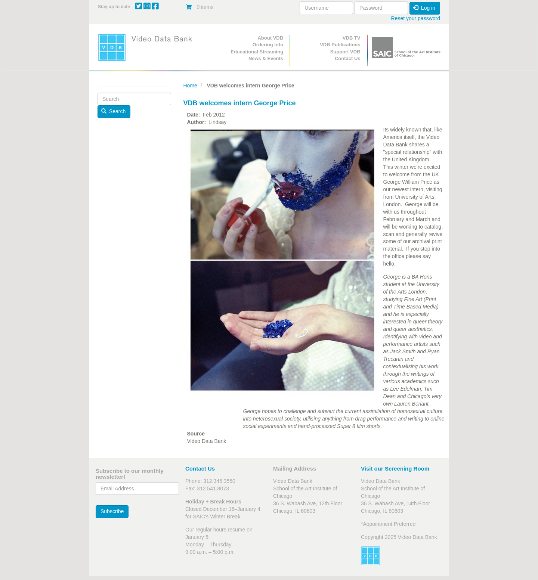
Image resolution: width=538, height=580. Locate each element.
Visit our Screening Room (395, 468)
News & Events (265, 58)
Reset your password (415, 18)
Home (190, 86)
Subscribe (112, 511)
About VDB (270, 38)
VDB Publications (340, 44)
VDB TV (352, 38)
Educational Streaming (257, 52)
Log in (424, 8)
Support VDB (345, 52)
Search (113, 111)
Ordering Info (268, 44)
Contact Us (348, 58)
